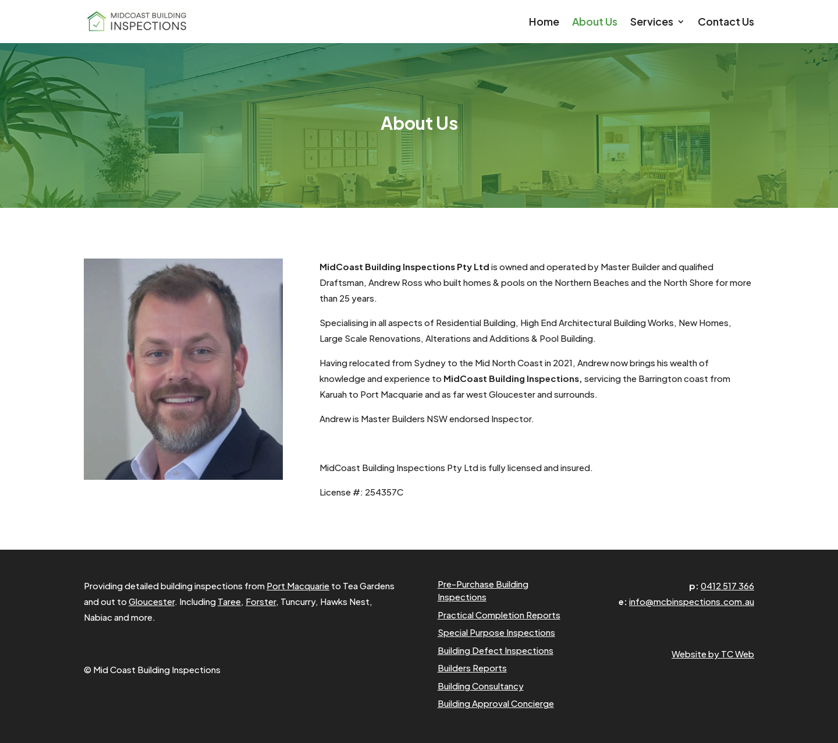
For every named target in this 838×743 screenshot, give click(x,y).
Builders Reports (472, 667)
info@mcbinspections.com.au (691, 601)
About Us (594, 22)
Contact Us (726, 22)
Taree (229, 601)
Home (544, 22)
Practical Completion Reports (499, 614)
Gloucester (152, 601)
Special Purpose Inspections (496, 632)
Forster (261, 601)
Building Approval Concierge (496, 703)
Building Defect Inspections (495, 650)
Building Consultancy (481, 685)
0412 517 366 (727, 585)
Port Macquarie (298, 585)
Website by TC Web (713, 653)
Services (651, 22)
